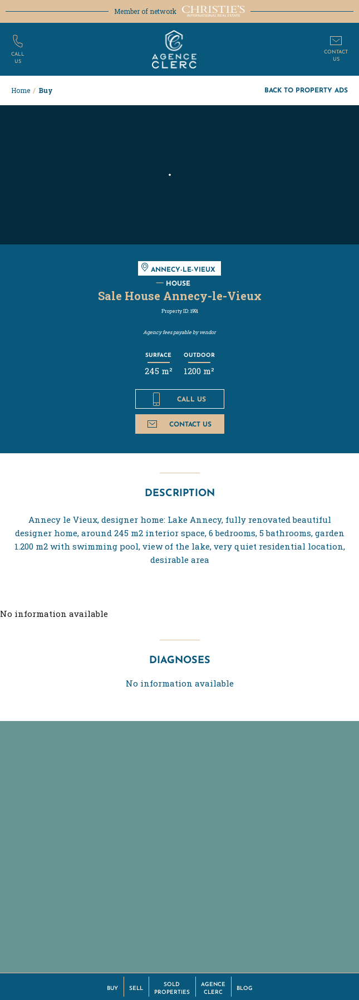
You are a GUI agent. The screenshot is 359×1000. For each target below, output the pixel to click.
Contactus (336, 55)
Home (20, 90)
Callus (17, 57)
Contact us (179, 424)
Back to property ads (306, 90)
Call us (179, 399)
